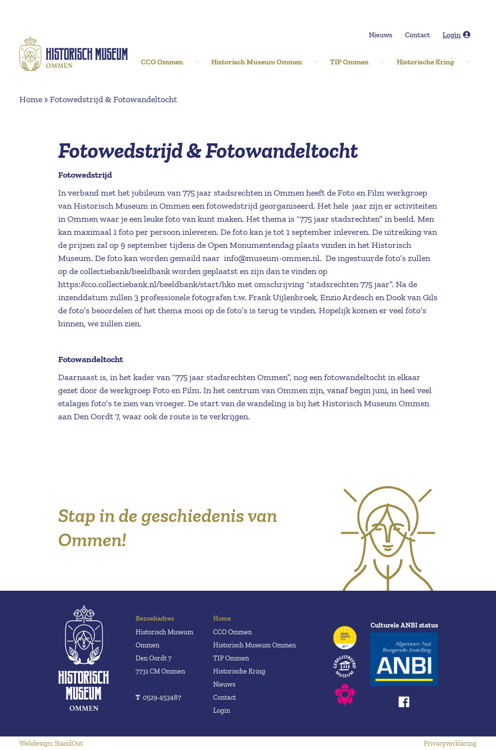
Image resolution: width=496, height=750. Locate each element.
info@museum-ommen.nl (272, 258)
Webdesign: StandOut (51, 743)
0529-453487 (158, 697)
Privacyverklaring (450, 743)
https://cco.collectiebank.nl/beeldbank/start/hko (146, 284)
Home (30, 99)
